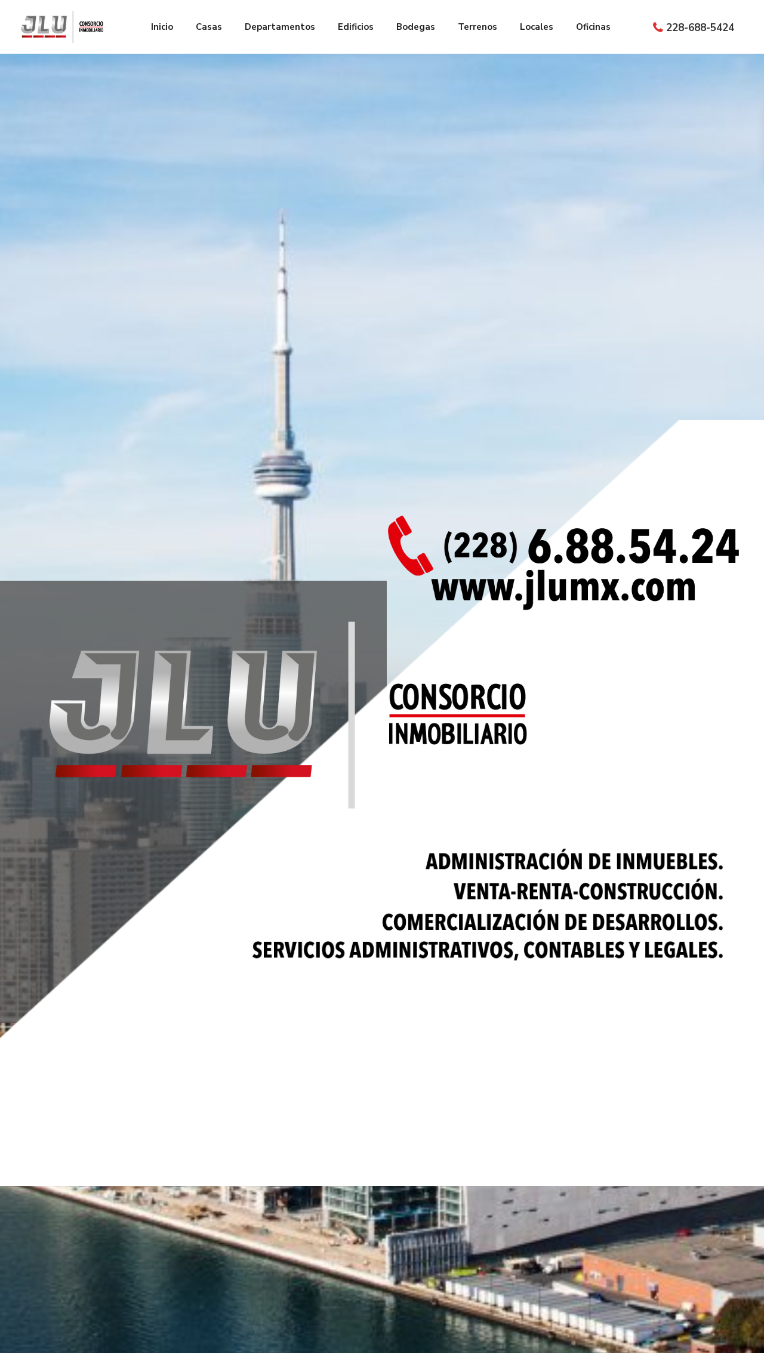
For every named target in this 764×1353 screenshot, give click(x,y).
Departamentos (280, 27)
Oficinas (593, 27)
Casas (209, 27)
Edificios (356, 27)
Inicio (162, 27)
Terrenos (477, 27)
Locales (536, 27)
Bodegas (415, 27)
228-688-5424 (700, 28)
